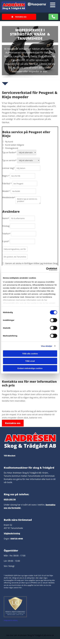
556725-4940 (16, 538)
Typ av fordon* (9, 152)
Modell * (6, 191)
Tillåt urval (30, 361)
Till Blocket (9, 455)
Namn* (5, 218)
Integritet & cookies (10, 620)
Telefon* (6, 233)
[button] (19, 17)
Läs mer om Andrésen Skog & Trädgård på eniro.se (30, 635)
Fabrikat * (6, 183)
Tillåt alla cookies (30, 354)
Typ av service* (9, 160)
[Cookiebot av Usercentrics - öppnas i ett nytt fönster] (46, 269)
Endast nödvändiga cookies (29, 368)
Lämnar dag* (8, 168)
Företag (5, 226)
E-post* (5, 241)
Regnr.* (5, 175)
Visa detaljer (46, 346)
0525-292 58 (10, 499)
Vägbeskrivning (12, 533)
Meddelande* (8, 197)
